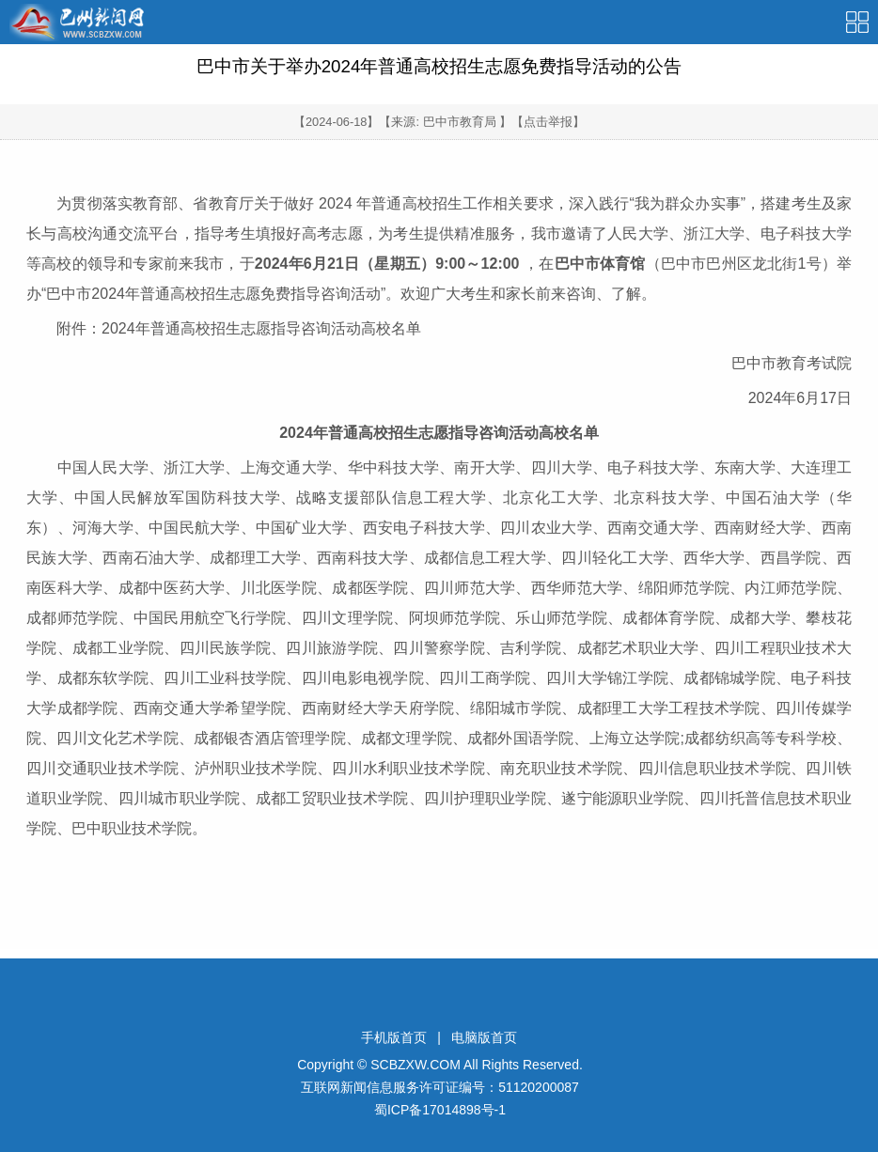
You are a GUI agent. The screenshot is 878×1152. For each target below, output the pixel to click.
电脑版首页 (484, 1037)
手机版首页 (394, 1037)
